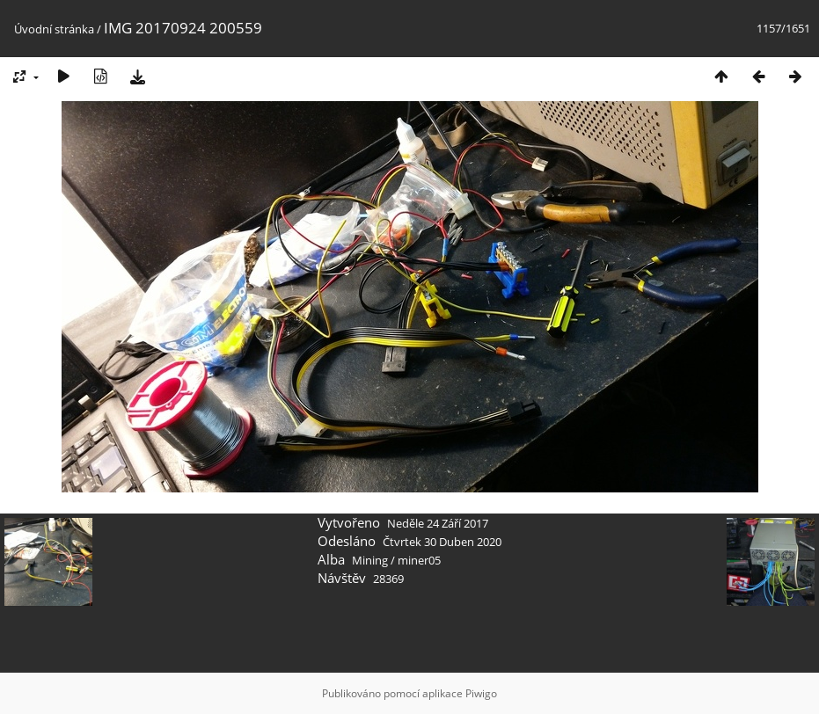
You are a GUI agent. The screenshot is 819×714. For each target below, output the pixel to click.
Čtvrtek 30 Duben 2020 (442, 542)
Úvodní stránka (54, 29)
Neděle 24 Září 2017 (437, 523)
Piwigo (481, 693)
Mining (370, 560)
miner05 (419, 560)
